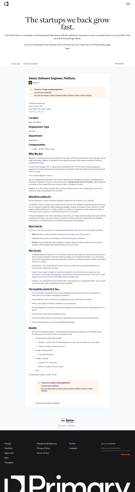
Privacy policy (62, 425)
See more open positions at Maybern (48, 403)
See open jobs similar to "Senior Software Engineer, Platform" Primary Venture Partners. (63, 95)
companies (30, 64)
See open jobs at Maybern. (43, 92)
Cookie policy (71, 425)
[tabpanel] (67, 264)
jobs (15, 64)
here (67, 48)
